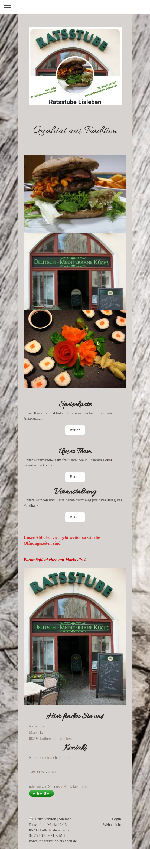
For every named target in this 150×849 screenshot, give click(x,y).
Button (75, 430)
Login (116, 819)
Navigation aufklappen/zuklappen (75, 7)
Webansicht (112, 824)
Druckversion (43, 819)
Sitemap (65, 819)
